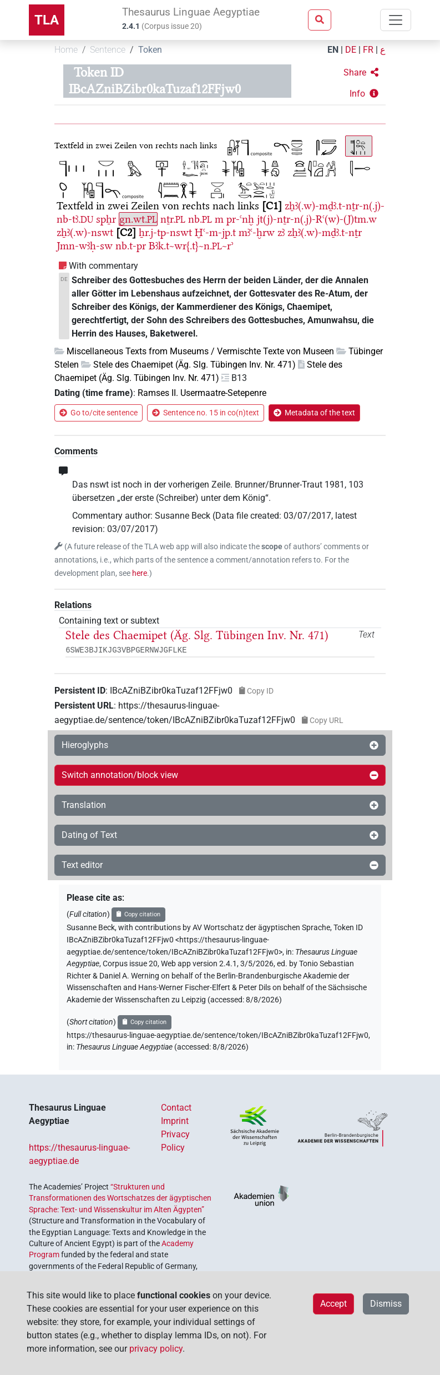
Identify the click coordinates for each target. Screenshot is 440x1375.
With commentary (103, 265)
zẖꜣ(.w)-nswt (85, 232)
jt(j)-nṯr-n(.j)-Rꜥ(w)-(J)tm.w (317, 219)
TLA (46, 20)
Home (66, 49)
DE (350, 49)
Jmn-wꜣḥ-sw (85, 245)
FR (368, 49)
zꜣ (281, 232)
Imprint (175, 1121)
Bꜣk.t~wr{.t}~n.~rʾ (191, 245)
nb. (200, 219)
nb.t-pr (130, 245)
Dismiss (386, 1303)
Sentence (107, 49)
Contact (176, 1107)
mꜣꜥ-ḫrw (257, 232)
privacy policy (156, 1348)
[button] (361, 72)
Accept (333, 1303)
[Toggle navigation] (395, 20)
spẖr (106, 219)
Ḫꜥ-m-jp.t (215, 232)
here (139, 573)
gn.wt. (138, 219)
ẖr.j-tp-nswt (165, 232)
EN (332, 49)
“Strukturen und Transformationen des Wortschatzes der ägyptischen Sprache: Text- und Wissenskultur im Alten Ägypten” (120, 1198)
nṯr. (172, 219)
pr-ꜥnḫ (240, 219)
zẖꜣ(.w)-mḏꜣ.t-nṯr (324, 232)
